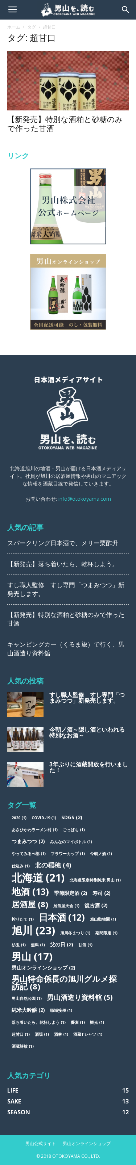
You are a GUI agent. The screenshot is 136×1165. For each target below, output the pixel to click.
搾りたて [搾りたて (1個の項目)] (23, 919)
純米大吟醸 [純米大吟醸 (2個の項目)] (28, 1009)
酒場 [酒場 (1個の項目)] (42, 1034)
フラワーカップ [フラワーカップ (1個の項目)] (68, 853)
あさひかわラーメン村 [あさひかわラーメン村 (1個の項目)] (35, 829)
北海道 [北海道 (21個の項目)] (38, 877)
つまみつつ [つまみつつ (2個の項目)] (28, 841)
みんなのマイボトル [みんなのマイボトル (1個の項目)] (71, 841)
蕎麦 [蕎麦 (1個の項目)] (78, 1022)
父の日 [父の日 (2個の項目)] (61, 944)
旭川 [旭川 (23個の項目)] (33, 930)
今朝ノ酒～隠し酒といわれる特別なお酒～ (87, 732)
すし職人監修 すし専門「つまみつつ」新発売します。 (87, 697)
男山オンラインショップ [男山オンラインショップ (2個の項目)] (43, 967)
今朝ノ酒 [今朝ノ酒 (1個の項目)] (101, 853)
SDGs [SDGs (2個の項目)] (71, 817)
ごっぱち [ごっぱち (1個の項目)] (74, 829)
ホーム (13, 27)
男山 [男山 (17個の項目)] (32, 956)
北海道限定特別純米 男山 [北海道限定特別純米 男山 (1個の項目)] (95, 880)
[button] (126, 10)
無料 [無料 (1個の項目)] (38, 944)
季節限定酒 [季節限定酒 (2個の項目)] (70, 892)
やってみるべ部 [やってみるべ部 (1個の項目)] (29, 853)
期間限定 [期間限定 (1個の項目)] (106, 932)
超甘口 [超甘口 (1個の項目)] (21, 1034)
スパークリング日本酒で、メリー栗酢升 (62, 543)
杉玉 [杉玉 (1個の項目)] (19, 944)
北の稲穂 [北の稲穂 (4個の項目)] (53, 865)
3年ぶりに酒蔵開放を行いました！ (88, 767)
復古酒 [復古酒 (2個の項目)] (96, 905)
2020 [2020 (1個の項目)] (19, 817)
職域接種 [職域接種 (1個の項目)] (61, 1010)
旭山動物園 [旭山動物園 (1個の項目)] (103, 919)
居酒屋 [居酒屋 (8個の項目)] (30, 904)
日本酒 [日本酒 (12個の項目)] (62, 917)
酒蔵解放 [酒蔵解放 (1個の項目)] (23, 1046)
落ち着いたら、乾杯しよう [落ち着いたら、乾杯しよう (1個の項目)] (39, 1022)
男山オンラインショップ (87, 1143)
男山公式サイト (40, 1143)
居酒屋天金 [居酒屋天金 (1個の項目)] (66, 905)
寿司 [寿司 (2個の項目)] (101, 892)
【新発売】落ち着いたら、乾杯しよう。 (62, 564)
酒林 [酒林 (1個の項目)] (61, 1034)
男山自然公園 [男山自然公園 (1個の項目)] (27, 998)
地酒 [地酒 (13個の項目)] (30, 891)
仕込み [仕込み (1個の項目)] (21, 866)
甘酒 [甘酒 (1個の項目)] (85, 944)
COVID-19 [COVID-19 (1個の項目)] (44, 817)
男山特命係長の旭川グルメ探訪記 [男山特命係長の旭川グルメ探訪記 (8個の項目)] (64, 982)
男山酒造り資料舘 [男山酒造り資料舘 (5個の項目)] (80, 997)
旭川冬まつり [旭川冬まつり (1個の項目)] (75, 932)
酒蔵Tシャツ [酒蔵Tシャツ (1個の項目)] (87, 1034)
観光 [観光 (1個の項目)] (97, 1022)
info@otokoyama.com (84, 498)
